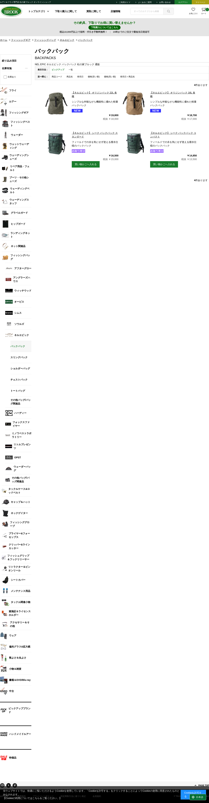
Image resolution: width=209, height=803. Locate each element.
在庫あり (12, 77)
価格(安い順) (94, 76)
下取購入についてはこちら (104, 27)
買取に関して (93, 11)
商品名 (70, 76)
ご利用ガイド (124, 2)
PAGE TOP (203, 785)
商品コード (57, 76)
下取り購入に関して (66, 11)
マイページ (200, 2)
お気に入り (193, 13)
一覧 (71, 69)
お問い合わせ (165, 2)
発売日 (80, 76)
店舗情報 (115, 11)
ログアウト (183, 2)
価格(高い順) (110, 76)
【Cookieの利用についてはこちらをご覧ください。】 (32, 798)
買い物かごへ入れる (86, 164)
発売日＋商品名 (127, 76)
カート (205, 11)
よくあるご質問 (145, 2)
